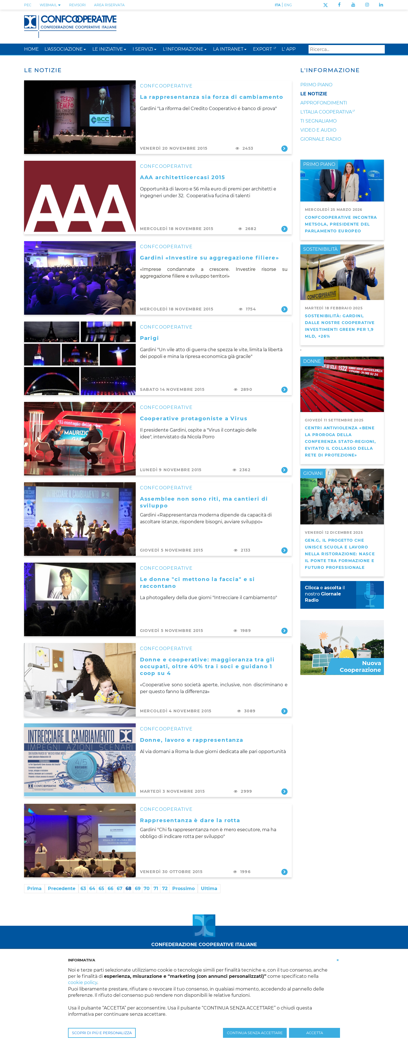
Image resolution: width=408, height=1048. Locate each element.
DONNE (312, 361)
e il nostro (325, 594)
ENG (288, 5)
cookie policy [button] (82, 982)
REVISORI (77, 5)
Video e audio (318, 130)
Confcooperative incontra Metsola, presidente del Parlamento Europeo (341, 224)
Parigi (149, 338)
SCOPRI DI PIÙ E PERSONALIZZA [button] (102, 1033)
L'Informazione (330, 70)
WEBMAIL (50, 5)
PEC (27, 5)
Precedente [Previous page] (61, 888)
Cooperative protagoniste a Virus (194, 418)
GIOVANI (313, 473)
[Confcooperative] (70, 26)
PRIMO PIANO (319, 164)
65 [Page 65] (101, 888)
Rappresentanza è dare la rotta (190, 820)
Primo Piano (316, 84)
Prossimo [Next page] (183, 888)
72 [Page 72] (164, 888)
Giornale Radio (320, 139)
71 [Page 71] (156, 888)
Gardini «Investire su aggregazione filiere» (209, 257)
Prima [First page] (34, 888)
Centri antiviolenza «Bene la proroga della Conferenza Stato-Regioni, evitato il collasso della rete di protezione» (340, 441)
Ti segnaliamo (318, 121)
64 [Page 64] (92, 888)
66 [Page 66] (110, 888)
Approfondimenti (323, 103)
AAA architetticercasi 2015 (182, 177)
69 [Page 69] (138, 888)
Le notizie (313, 94)
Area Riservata (109, 5)
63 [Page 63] (83, 888)
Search (379, 49)
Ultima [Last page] (209, 888)
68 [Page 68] (128, 888)
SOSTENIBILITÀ (320, 249)
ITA (277, 5)
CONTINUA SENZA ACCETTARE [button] (255, 1033)
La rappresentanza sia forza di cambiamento (211, 97)
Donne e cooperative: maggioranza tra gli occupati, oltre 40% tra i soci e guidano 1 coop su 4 (207, 666)
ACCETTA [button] (314, 1033)
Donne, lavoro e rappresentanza (191, 740)
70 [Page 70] (147, 888)
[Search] (347, 49)
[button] (85, 49)
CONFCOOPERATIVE (166, 86)
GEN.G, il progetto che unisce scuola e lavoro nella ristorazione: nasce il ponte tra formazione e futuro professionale (340, 554)
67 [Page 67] (119, 888)
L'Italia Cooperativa (326, 112)
